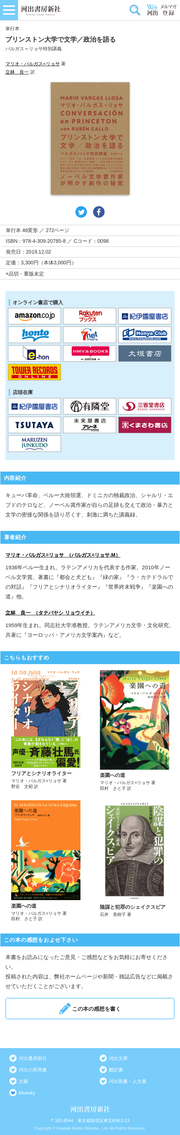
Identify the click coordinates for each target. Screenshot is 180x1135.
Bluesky (27, 1092)
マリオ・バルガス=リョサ (32, 63)
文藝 (23, 1081)
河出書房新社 (33, 1058)
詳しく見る (46, 730)
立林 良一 (17, 72)
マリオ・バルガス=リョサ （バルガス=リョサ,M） (62, 555)
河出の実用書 (33, 1070)
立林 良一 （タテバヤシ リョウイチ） (50, 613)
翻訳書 (116, 1070)
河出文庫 (118, 1058)
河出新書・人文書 (127, 1081)
